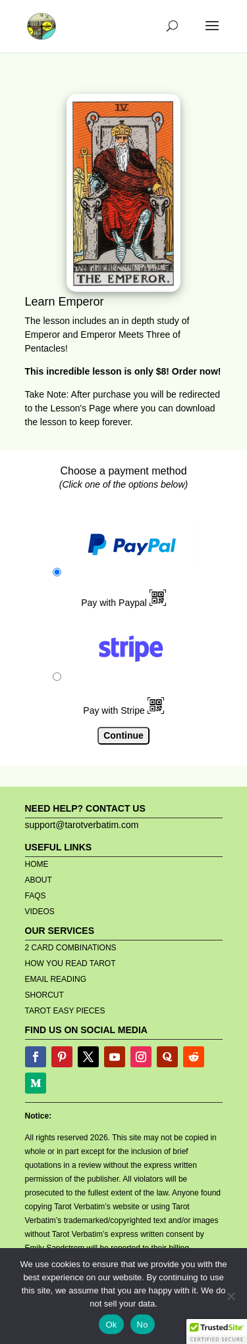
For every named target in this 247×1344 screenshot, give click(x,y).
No (142, 1325)
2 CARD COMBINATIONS (71, 947)
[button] (216, 1331)
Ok (111, 1325)
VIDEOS (40, 911)
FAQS (35, 895)
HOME (37, 864)
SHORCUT (44, 995)
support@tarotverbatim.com (82, 825)
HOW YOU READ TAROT (70, 963)
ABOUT (38, 880)
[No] (230, 1296)
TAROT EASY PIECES (65, 1010)
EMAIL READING (56, 979)
